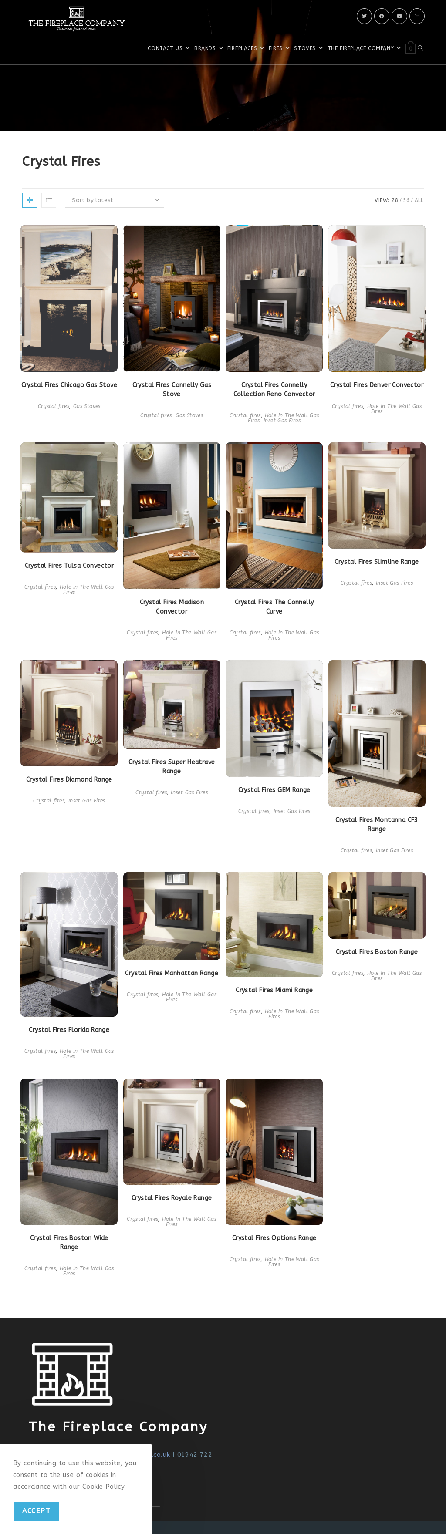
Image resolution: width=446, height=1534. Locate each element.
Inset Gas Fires (282, 421)
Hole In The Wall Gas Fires (394, 409)
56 (406, 200)
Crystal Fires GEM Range (274, 790)
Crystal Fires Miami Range (274, 990)
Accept (36, 1511)
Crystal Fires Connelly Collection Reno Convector (274, 389)
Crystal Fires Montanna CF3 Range (376, 824)
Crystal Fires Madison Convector (172, 607)
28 (395, 200)
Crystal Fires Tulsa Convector (69, 566)
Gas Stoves (87, 406)
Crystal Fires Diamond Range (69, 779)
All (419, 200)
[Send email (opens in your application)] (417, 16)
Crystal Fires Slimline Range (376, 562)
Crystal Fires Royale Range (172, 1198)
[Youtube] (399, 16)
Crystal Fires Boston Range (377, 952)
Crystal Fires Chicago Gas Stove (69, 385)
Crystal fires (53, 406)
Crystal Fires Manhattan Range (171, 973)
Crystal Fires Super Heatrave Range (171, 767)
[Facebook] (381, 16)
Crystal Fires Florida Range (69, 1030)
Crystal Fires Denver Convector (376, 385)
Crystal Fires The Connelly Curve (274, 607)
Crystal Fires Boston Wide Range (69, 1242)
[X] (364, 16)
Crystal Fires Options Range (274, 1238)
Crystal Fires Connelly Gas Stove (171, 389)
